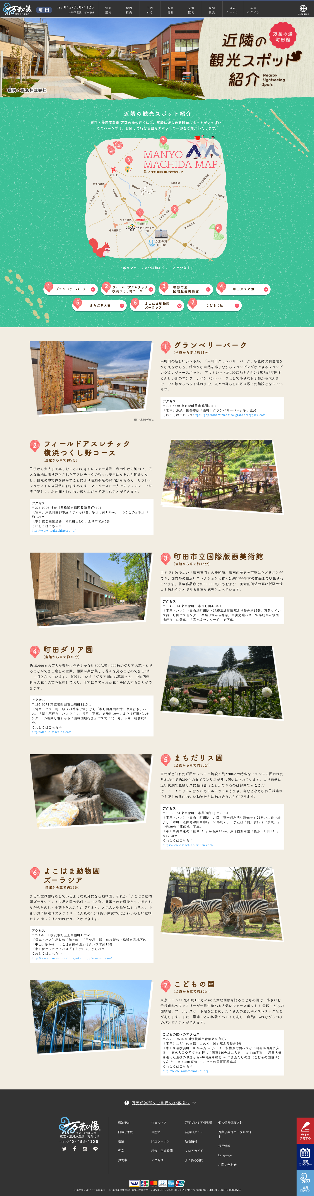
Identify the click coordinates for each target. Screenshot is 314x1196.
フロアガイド (194, 1150)
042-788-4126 (83, 1141)
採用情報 (224, 1146)
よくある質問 (194, 1160)
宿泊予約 (124, 1122)
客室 (121, 1150)
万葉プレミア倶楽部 (198, 1122)
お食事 (122, 1160)
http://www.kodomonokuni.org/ (186, 1071)
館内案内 (129, 10)
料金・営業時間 (162, 1150)
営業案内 (108, 10)
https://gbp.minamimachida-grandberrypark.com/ (230, 415)
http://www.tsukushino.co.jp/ (54, 530)
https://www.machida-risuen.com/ (188, 845)
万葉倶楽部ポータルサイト (235, 1134)
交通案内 (191, 10)
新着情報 (170, 10)
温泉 (121, 1141)
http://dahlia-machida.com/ (52, 732)
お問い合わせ (227, 1164)
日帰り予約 (125, 1132)
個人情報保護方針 (230, 1122)
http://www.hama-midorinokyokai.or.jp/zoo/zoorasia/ (72, 958)
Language (225, 1155)
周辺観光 (212, 10)
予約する (150, 10)
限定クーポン (232, 10)
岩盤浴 (155, 1132)
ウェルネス (159, 1122)
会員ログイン (253, 10)
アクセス (157, 1160)
